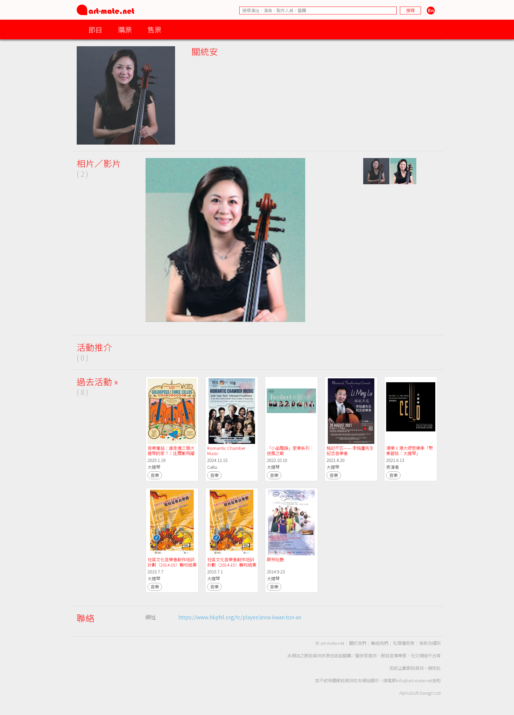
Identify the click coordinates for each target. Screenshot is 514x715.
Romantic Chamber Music (227, 450)
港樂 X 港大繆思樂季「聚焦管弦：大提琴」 (409, 450)
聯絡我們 (379, 643)
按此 (436, 668)
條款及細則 (430, 643)
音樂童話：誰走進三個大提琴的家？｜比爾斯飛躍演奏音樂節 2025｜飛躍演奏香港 (172, 456)
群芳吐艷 (275, 559)
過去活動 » (97, 381)
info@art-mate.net (414, 680)
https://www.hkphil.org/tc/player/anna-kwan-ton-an (239, 617)
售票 (154, 29)
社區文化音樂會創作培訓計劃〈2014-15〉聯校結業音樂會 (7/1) (231, 564)
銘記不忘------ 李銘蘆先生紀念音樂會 (350, 450)
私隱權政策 (403, 643)
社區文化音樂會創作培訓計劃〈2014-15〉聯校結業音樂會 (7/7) (172, 564)
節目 (95, 29)
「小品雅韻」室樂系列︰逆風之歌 (290, 450)
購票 (125, 29)
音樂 (154, 475)
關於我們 (357, 643)
